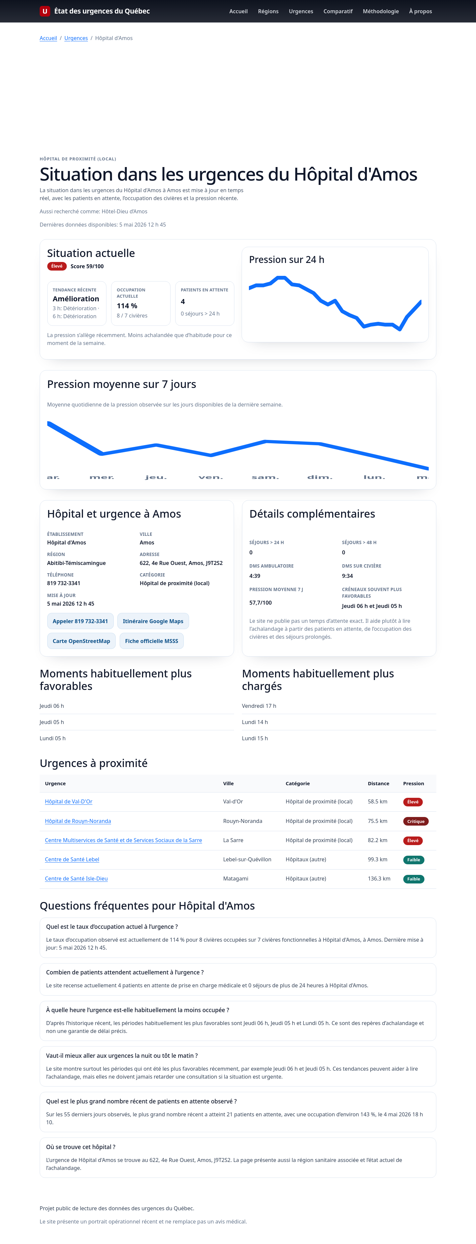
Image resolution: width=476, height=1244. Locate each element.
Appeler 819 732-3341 (80, 621)
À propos (420, 11)
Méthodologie (381, 11)
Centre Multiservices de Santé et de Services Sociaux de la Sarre (123, 840)
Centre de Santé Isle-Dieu (76, 878)
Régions (268, 11)
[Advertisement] (238, 99)
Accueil (238, 11)
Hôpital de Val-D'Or (69, 801)
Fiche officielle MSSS (151, 641)
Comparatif (338, 11)
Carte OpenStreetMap (81, 641)
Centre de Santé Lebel (72, 859)
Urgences (301, 11)
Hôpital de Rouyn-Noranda (78, 821)
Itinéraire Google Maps (153, 621)
